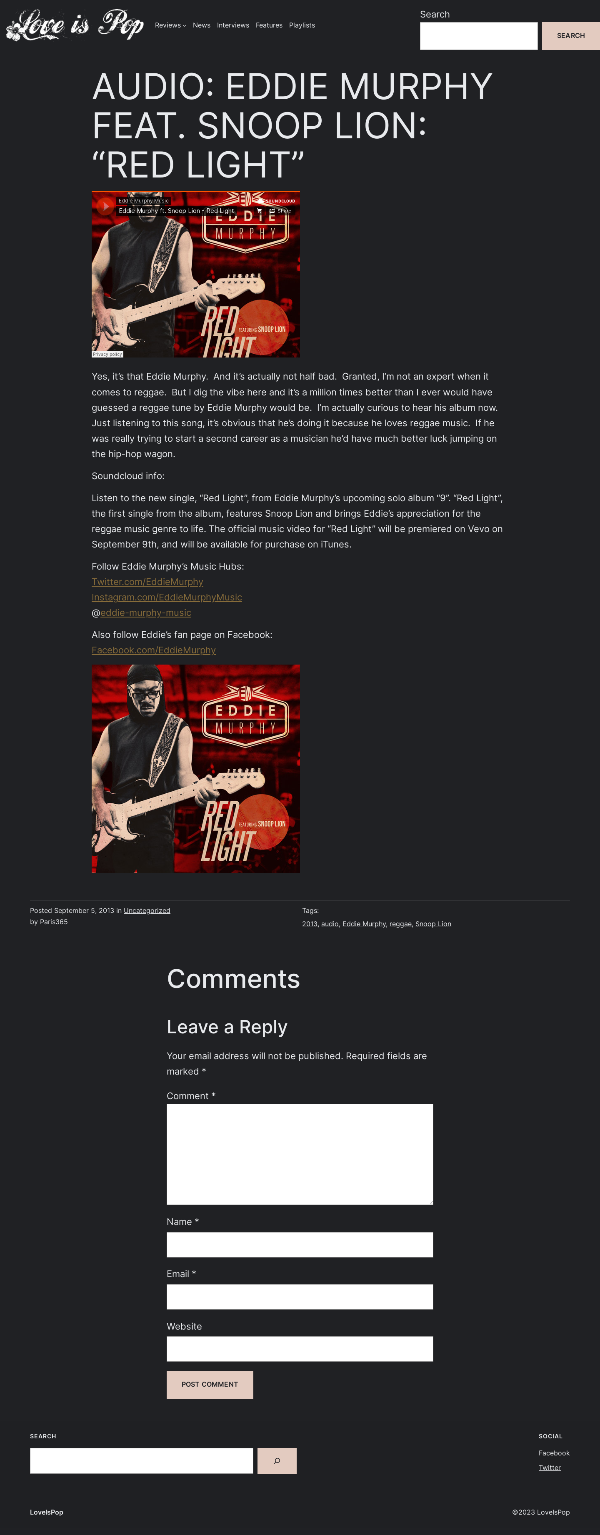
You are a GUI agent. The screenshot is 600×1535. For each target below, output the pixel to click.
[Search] (277, 1461)
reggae (401, 924)
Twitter (550, 1468)
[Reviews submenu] (184, 25)
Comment (191, 1095)
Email (181, 1273)
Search (435, 14)
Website (184, 1326)
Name (183, 1221)
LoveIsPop (46, 1512)
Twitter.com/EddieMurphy (147, 581)
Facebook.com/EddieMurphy (154, 650)
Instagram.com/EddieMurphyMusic (167, 597)
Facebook (554, 1453)
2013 (310, 924)
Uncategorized (147, 911)
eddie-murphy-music (145, 612)
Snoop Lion (433, 924)
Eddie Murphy (364, 924)
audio (330, 924)
